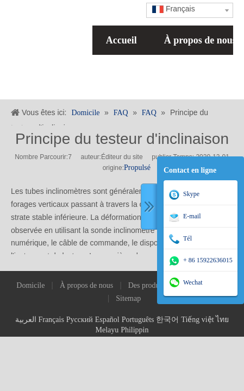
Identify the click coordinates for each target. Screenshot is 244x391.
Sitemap (128, 298)
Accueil (121, 40)
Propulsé (137, 167)
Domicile (30, 285)
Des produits (147, 285)
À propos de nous (86, 285)
